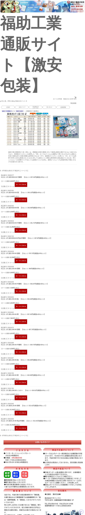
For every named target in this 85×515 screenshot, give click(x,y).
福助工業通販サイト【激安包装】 (13, 111)
